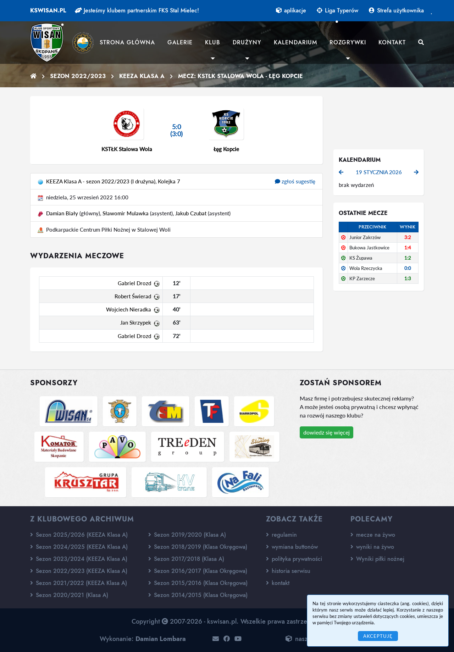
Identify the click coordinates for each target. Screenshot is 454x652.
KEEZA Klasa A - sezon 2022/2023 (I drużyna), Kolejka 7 (113, 181)
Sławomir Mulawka (126, 213)
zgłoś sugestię (295, 181)
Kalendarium (295, 42)
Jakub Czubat (190, 213)
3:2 (407, 237)
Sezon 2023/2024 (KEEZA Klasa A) (78, 559)
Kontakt (392, 42)
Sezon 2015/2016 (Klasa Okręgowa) (198, 583)
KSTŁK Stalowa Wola (126, 149)
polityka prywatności (294, 559)
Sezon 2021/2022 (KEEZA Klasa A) (78, 583)
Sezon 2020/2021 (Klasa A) (69, 595)
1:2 (407, 258)
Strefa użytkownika (396, 10)
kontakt (277, 583)
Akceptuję (378, 636)
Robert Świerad (133, 296)
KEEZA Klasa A (142, 76)
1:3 (407, 278)
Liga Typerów (337, 10)
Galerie (180, 42)
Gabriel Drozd (134, 283)
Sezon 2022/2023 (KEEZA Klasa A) (78, 571)
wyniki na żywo (372, 547)
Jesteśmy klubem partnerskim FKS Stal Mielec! (137, 10)
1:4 (407, 247)
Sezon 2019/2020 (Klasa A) (187, 535)
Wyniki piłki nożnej (377, 559)
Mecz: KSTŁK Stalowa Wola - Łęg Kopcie (240, 76)
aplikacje (291, 10)
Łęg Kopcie (226, 149)
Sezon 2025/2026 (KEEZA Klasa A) (79, 535)
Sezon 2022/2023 (78, 76)
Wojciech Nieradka (128, 309)
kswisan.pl (48, 10)
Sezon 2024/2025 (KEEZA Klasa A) (79, 547)
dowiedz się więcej (326, 432)
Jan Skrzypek (135, 322)
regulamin (281, 535)
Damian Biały (62, 213)
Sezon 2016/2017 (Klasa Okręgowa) (197, 571)
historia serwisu (288, 571)
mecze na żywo (372, 535)
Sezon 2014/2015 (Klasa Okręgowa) (198, 595)
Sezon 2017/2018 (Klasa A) (186, 559)
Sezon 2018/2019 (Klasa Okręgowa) (197, 547)
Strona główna (127, 42)
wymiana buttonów (292, 547)
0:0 (407, 268)
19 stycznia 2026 (379, 172)
